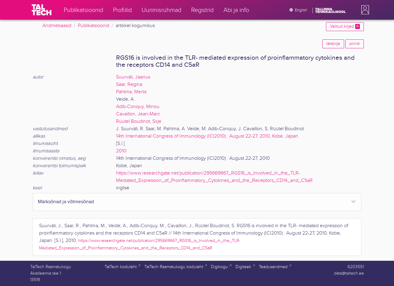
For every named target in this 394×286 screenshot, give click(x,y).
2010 (121, 151)
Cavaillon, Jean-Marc (138, 114)
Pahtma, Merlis (131, 92)
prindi (354, 43)
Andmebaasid (56, 26)
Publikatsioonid (93, 26)
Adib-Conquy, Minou (137, 107)
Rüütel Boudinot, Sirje (138, 121)
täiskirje (333, 43)
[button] (364, 10)
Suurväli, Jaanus (133, 77)
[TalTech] (41, 10)
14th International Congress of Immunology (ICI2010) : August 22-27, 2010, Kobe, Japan (207, 136)
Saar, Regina (129, 84)
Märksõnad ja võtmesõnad (66, 202)
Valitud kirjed (345, 26)
